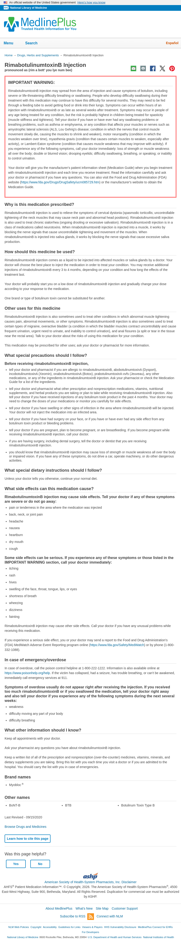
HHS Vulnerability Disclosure (120, 927)
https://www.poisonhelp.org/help (27, 673)
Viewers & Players (92, 927)
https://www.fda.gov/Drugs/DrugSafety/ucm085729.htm (60, 182)
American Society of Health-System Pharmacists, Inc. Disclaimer (91, 882)
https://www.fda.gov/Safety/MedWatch (117, 645)
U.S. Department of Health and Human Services (114, 937)
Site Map (102, 908)
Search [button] (34, 43)
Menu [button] (11, 43)
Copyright (36, 927)
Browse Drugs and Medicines (25, 827)
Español (172, 43)
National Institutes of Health (158, 937)
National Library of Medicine (28, 7)
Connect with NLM (110, 916)
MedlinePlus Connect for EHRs (155, 927)
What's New (84, 908)
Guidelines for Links (69, 927)
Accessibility (50, 927)
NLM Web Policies (18, 927)
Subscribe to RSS (77, 916)
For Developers (90, 932)
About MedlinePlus (58, 908)
